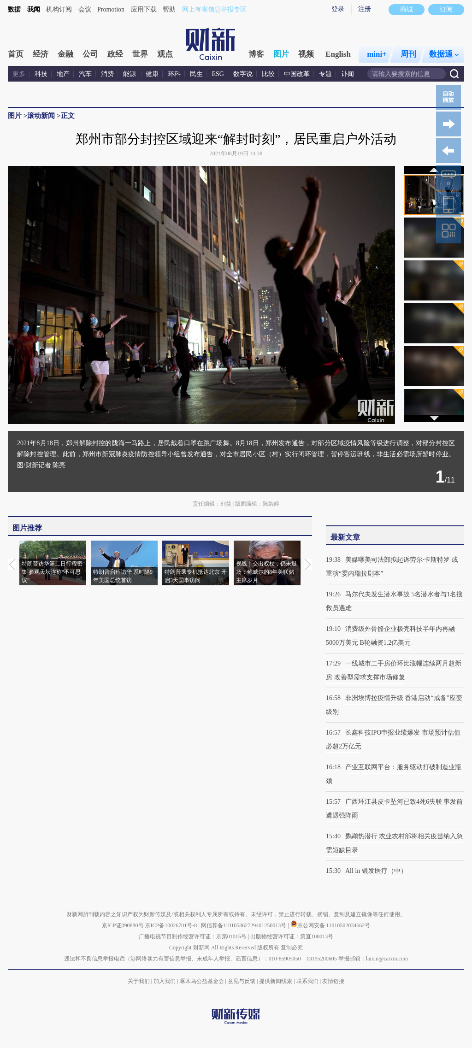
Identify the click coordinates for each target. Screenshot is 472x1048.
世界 (140, 54)
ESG (218, 74)
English (338, 54)
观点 (165, 54)
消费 (107, 74)
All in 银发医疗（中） (376, 870)
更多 (18, 74)
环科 (174, 74)
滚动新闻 (41, 115)
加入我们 (164, 981)
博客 (256, 54)
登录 (337, 9)
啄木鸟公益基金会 (202, 981)
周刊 (408, 54)
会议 (84, 9)
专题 (325, 74)
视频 (306, 54)
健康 (152, 74)
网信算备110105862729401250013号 (244, 925)
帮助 (169, 9)
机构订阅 (59, 9)
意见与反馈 (241, 981)
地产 (63, 74)
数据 (14, 9)
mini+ (377, 54)
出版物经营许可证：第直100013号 (291, 936)
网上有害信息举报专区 (214, 9)
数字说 (243, 74)
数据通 (444, 54)
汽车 (85, 74)
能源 (130, 74)
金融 (65, 54)
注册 (364, 9)
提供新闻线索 (275, 981)
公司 (90, 54)
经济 (40, 54)
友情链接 (333, 981)
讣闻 (347, 74)
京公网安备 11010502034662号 (330, 925)
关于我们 (139, 981)
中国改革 (297, 74)
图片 (281, 54)
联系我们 (307, 981)
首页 (16, 54)
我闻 (33, 9)
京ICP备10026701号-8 (172, 925)
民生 (196, 74)
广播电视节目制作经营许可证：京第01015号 (193, 936)
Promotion (110, 9)
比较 (268, 74)
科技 (41, 74)
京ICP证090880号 (123, 925)
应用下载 (144, 9)
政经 (115, 54)
